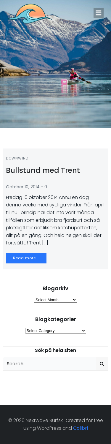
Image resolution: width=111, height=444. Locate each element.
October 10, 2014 (23, 187)
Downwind (17, 158)
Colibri (80, 428)
